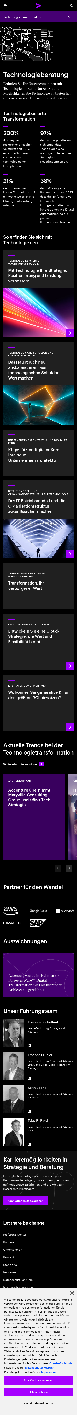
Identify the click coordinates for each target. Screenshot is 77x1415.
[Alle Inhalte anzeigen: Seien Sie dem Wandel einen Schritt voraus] (23, 764)
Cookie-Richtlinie (60, 1363)
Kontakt (8, 1257)
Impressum (10, 1272)
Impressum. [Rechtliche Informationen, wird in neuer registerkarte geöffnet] (48, 1372)
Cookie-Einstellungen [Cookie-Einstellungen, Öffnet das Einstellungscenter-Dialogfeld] (38, 1403)
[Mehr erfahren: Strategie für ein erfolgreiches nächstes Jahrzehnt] (38, 703)
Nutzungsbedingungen (19, 1287)
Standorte (10, 1264)
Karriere (8, 1242)
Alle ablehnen (38, 1392)
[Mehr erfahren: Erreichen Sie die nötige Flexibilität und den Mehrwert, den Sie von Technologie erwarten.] (38, 293)
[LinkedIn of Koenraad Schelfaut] (29, 1046)
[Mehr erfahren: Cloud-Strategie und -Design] (38, 642)
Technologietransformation (22, 17)
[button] (25, 1200)
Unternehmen (12, 1249)
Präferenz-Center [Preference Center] (14, 1234)
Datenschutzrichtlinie (18, 1279)
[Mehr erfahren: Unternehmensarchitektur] (38, 453)
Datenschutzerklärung (39, 1367)
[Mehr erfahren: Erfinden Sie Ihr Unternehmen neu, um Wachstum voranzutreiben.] (38, 519)
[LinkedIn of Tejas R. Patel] (29, 1144)
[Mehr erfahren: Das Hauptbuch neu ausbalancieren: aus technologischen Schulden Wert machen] (38, 383)
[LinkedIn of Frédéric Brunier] (29, 1078)
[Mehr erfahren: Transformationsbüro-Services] (38, 586)
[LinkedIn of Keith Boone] (29, 1111)
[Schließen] (72, 1293)
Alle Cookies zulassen (38, 1380)
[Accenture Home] (39, 6)
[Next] (69, 868)
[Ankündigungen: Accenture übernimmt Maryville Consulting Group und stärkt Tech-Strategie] (34, 817)
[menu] (5, 6)
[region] (38, 1351)
